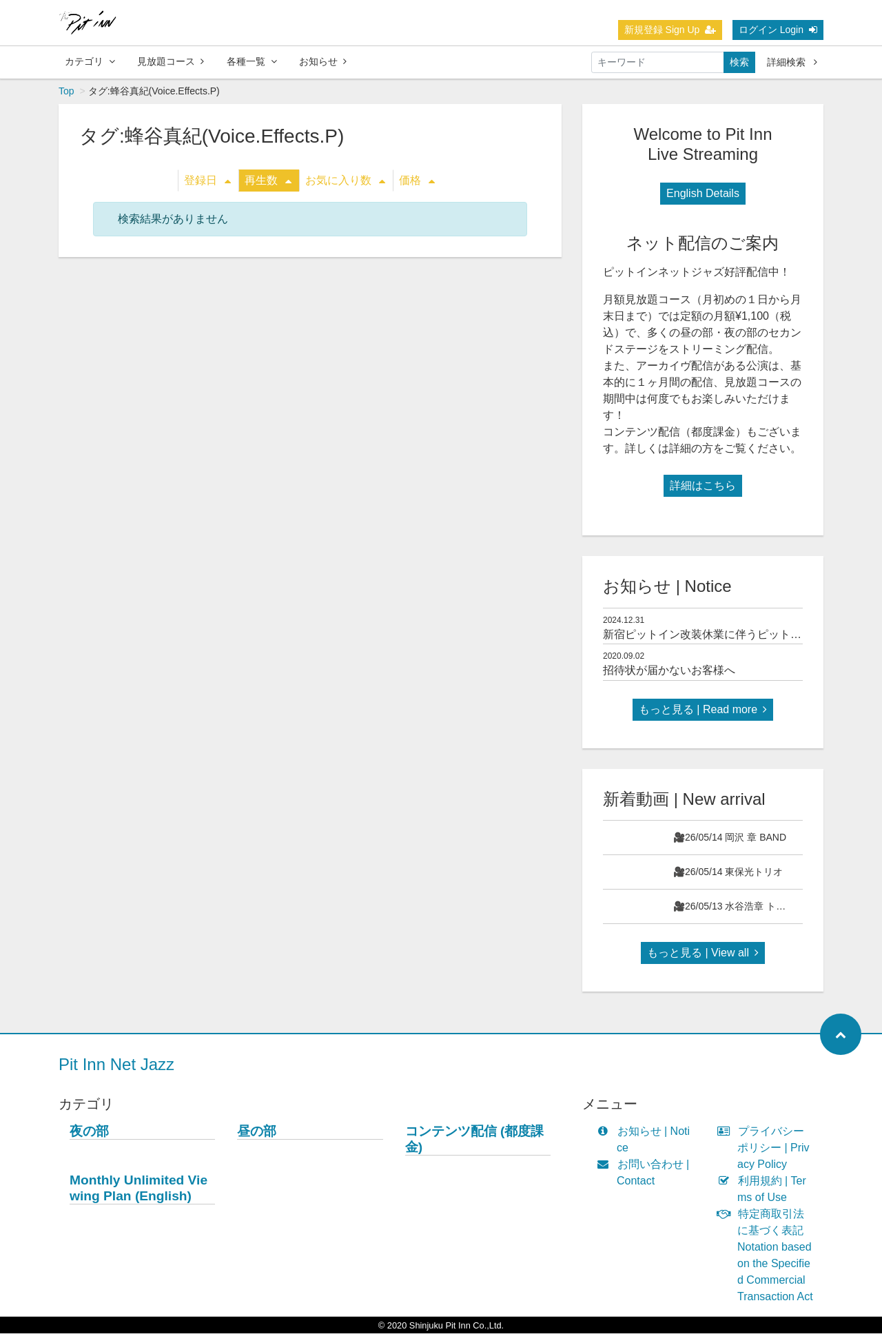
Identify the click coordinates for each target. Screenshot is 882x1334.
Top (66, 91)
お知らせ (323, 61)
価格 (417, 181)
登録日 (207, 181)
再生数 (268, 181)
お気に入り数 (345, 181)
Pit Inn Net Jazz (116, 1065)
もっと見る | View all (703, 953)
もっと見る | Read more (703, 710)
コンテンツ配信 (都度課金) (474, 1140)
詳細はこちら (703, 486)
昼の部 (256, 1132)
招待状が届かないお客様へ (669, 671)
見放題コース (170, 61)
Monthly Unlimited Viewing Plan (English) (138, 1188)
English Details (702, 194)
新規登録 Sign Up (670, 29)
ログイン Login (778, 29)
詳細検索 (792, 62)
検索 (739, 62)
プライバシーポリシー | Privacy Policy (767, 1148)
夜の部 (89, 1132)
